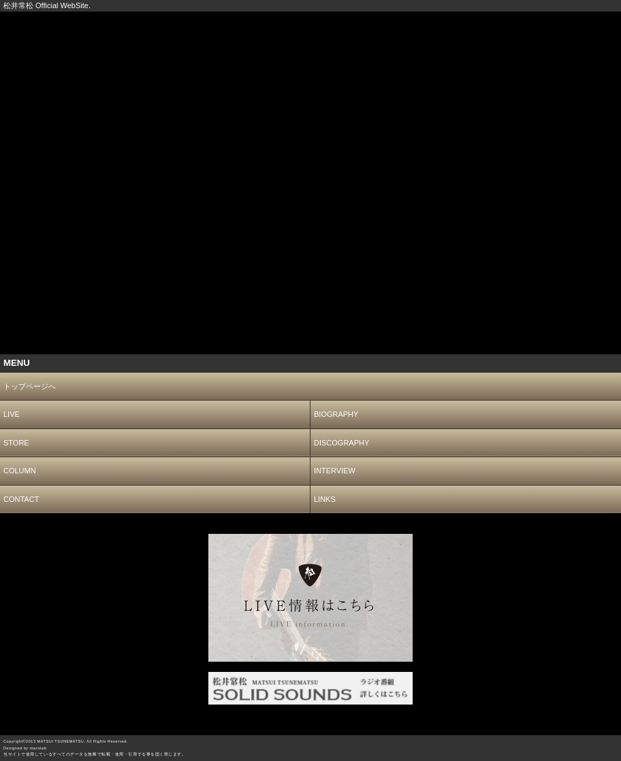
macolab (38, 748)
